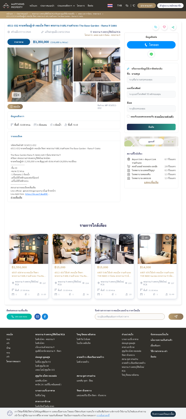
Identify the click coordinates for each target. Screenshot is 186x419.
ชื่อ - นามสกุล (133, 73)
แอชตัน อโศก (41, 380)
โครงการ (81, 5)
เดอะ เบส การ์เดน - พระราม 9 (89, 13)
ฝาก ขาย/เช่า (147, 5)
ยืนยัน (151, 126)
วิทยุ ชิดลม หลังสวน (86, 334)
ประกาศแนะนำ (47, 5)
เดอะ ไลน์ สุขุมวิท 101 (45, 369)
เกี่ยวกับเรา (155, 345)
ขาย (8, 339)
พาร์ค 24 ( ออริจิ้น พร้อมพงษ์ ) (48, 384)
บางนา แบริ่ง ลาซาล (45, 390)
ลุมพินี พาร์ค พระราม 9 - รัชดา (48, 351)
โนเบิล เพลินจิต (84, 343)
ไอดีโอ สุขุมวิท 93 (43, 361)
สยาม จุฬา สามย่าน (86, 375)
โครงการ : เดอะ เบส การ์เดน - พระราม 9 (102, 35)
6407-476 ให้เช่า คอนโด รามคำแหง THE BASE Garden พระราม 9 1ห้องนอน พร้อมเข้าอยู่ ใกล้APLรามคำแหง (157, 274)
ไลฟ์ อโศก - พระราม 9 (45, 339)
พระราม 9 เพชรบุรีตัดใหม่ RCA (50, 334)
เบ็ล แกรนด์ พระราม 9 (44, 347)
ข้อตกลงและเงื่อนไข (159, 334)
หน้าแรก (33, 5)
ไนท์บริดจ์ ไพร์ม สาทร (44, 406)
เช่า (8, 343)
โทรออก (151, 45)
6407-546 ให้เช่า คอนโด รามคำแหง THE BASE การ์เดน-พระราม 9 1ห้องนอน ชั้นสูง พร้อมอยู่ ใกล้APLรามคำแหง (114, 274)
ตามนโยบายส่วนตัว (164, 116)
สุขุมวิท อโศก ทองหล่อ (46, 375)
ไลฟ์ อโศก (39, 343)
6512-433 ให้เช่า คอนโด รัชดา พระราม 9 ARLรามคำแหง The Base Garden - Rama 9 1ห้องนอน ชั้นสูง (72, 274)
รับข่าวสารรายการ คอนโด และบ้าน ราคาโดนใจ (117, 310)
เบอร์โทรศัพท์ (133, 88)
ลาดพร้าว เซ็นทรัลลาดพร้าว (90, 357)
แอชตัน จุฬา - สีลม (85, 380)
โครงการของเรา (13, 361)
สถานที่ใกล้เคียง (134, 153)
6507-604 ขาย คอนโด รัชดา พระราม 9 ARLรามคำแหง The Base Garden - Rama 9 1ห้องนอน (29, 274)
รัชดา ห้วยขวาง (84, 390)
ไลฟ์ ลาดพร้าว (83, 361)
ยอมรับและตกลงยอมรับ (142, 116)
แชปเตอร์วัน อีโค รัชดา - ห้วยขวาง (91, 395)
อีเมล (129, 102)
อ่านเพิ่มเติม (16, 197)
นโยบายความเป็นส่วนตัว (161, 339)
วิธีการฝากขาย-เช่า (159, 351)
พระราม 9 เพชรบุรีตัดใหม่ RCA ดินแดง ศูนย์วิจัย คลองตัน (53, 13)
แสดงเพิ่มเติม (151, 182)
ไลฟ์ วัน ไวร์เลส (83, 339)
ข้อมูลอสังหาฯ (17, 116)
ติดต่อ (90, 5)
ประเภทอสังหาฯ (65, 5)
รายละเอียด (16, 136)
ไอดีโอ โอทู (40, 395)
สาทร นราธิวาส (42, 401)
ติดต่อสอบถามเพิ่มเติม (17, 310)
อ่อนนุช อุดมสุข (42, 357)
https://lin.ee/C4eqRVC (36, 194)
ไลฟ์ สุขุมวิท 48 (42, 365)
